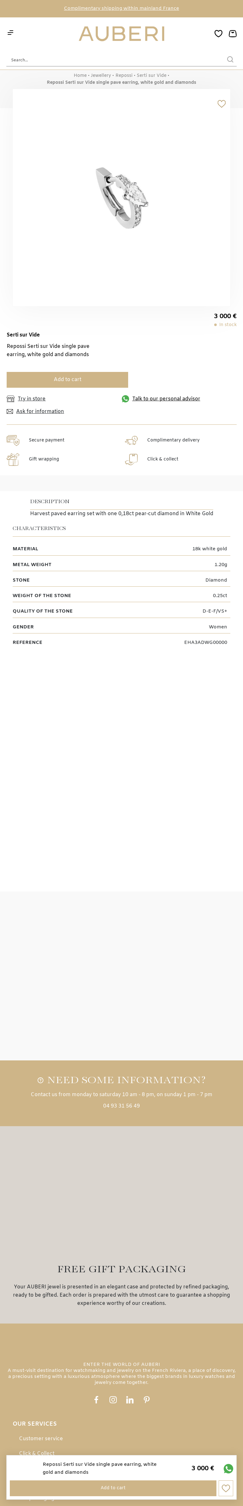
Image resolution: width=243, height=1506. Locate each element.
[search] (230, 60)
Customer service (41, 1286)
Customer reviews (42, 1435)
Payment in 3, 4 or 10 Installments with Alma (73, 1360)
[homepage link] (121, 34)
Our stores (32, 1420)
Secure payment (39, 1315)
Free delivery (35, 1330)
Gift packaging (36, 1345)
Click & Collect (36, 1301)
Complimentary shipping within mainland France (121, 8)
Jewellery (101, 76)
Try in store (26, 399)
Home (80, 76)
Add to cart (64, 379)
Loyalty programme (43, 1390)
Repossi (124, 76)
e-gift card (32, 1375)
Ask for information (35, 411)
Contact (29, 1450)
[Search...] (112, 60)
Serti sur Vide (151, 76)
